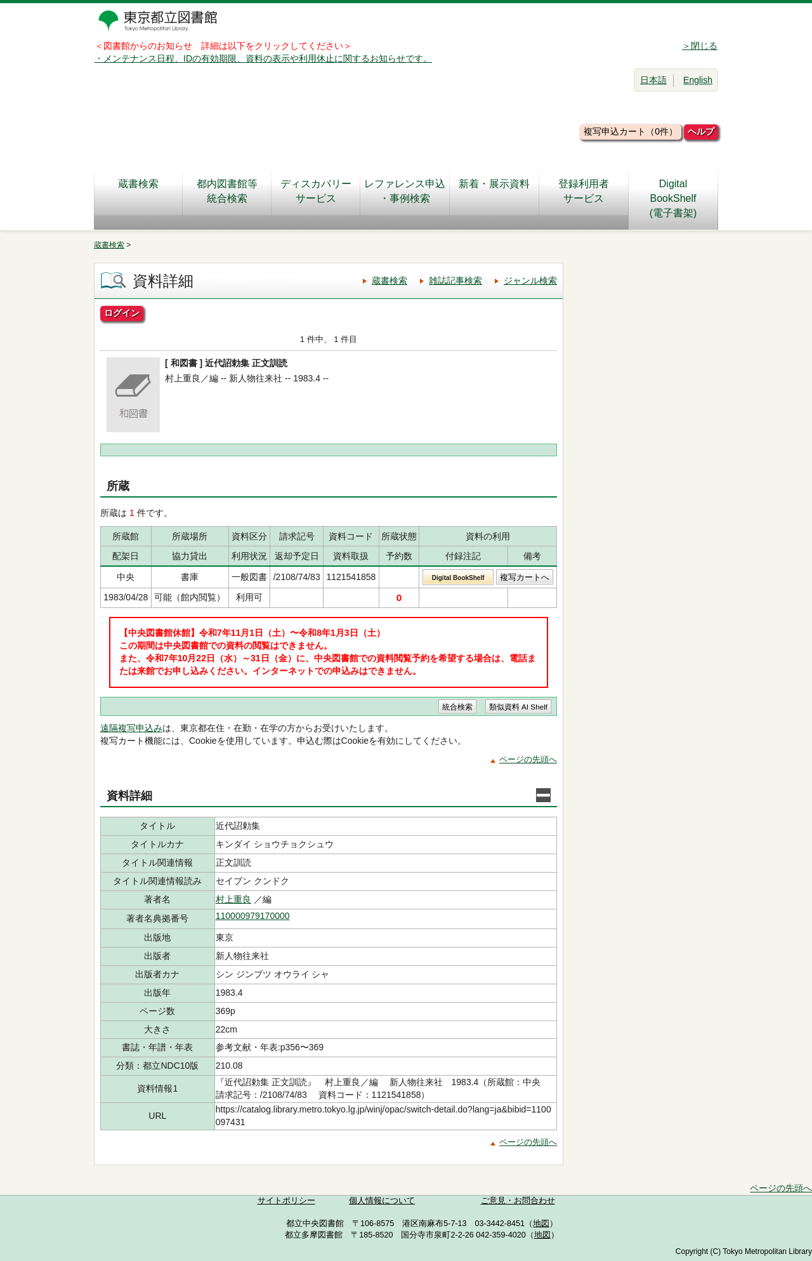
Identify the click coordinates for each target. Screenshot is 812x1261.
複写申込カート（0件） (631, 131)
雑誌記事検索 (455, 280)
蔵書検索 (138, 191)
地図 (541, 1223)
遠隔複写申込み (131, 728)
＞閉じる (699, 46)
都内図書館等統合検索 (227, 191)
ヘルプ (701, 131)
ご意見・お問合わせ (518, 1200)
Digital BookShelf (458, 577)
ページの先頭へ (528, 759)
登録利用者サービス (583, 191)
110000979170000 (253, 916)
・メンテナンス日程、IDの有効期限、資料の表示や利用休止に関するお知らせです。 (263, 58)
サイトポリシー (286, 1200)
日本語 (653, 80)
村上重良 (233, 899)
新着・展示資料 (494, 191)
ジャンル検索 (530, 280)
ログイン (122, 313)
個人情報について (382, 1200)
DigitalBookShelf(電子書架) (673, 198)
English (697, 80)
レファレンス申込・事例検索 (404, 191)
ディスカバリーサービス (315, 191)
